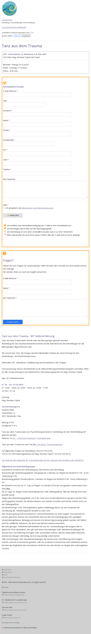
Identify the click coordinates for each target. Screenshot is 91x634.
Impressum (8, 572)
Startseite (7, 570)
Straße (37, 132)
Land (37, 162)
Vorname (37, 113)
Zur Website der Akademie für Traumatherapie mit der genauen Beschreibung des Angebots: (43, 460)
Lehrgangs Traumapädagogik (49, 444)
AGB (45, 207)
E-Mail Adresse (37, 280)
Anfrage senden (13, 322)
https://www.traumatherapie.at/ (15, 602)
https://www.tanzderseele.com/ (15, 610)
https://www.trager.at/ (12, 618)
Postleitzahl (28, 142)
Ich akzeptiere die (29, 208)
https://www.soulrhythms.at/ (14, 595)
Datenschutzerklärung (12, 577)
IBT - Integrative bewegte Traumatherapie (31, 438)
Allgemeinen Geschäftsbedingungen (37, 208)
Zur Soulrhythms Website (14, 27)
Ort (37, 152)
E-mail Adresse (37, 93)
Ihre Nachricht (45, 188)
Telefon (37, 172)
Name (37, 123)
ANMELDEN (13, 215)
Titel (24, 103)
